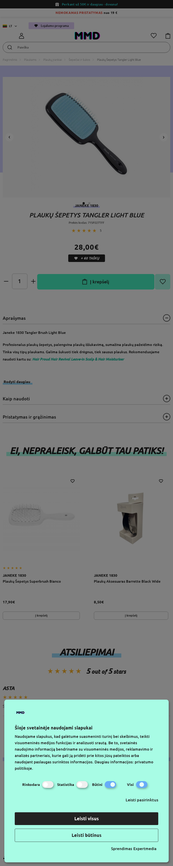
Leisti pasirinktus (142, 799)
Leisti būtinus (87, 835)
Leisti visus (86, 818)
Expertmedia (144, 848)
